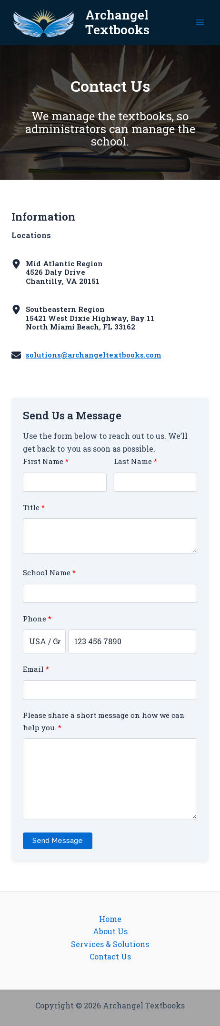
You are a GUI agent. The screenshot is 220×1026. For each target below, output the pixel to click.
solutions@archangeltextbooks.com (93, 354)
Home (110, 919)
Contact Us (110, 956)
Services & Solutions (110, 944)
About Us (110, 931)
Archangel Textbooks (117, 22)
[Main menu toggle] (200, 22)
